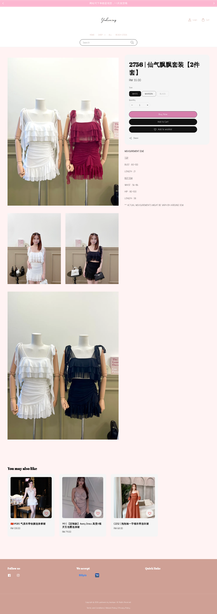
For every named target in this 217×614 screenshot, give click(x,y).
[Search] (132, 42)
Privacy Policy (124, 608)
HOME (92, 35)
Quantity (132, 100)
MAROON (149, 94)
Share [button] (133, 138)
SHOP (100, 35)
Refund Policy (111, 608)
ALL (110, 35)
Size (130, 87)
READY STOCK (121, 35)
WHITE (135, 94)
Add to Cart (163, 121)
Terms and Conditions (95, 608)
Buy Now (163, 114)
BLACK (163, 94)
